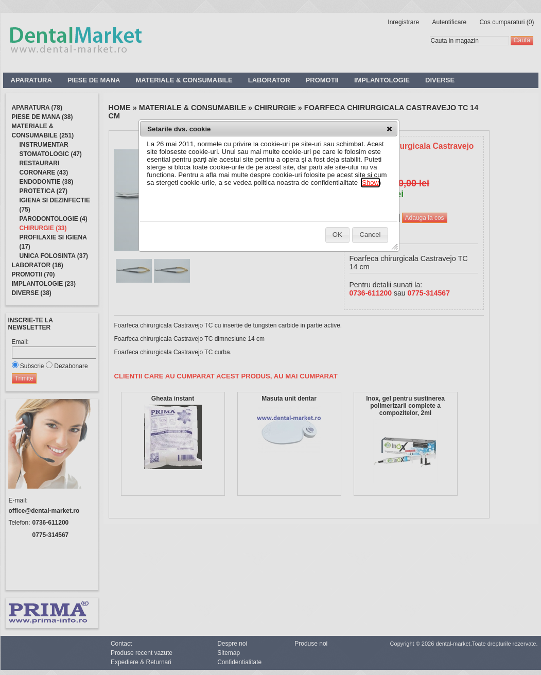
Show (370, 182)
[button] (389, 129)
